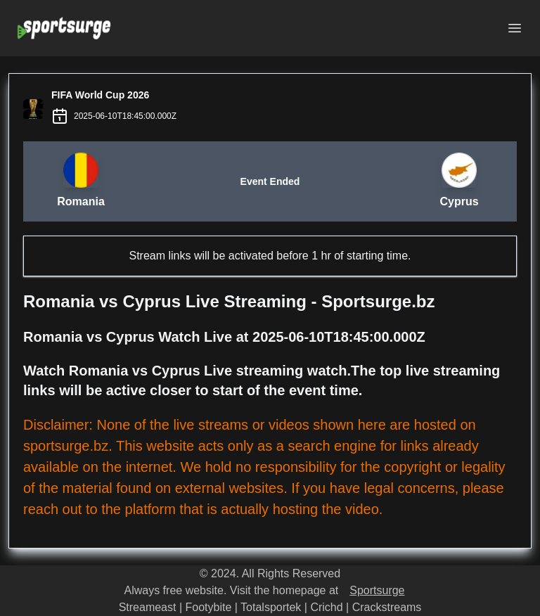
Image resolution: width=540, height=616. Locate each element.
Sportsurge (376, 590)
